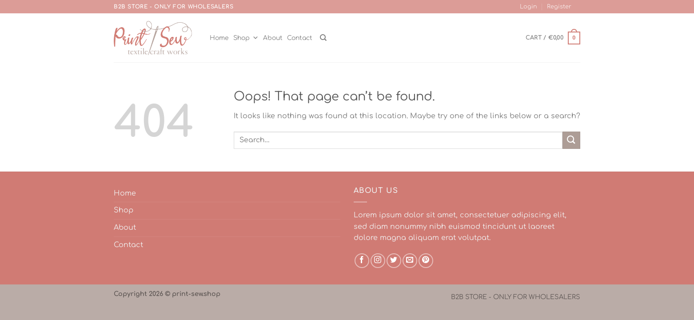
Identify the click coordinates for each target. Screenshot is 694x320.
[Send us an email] (410, 260)
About (273, 38)
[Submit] (571, 140)
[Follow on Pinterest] (426, 260)
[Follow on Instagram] (378, 260)
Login (528, 7)
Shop (246, 38)
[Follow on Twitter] (394, 260)
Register (559, 7)
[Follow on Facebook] (362, 260)
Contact (299, 38)
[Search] (323, 37)
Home (219, 38)
